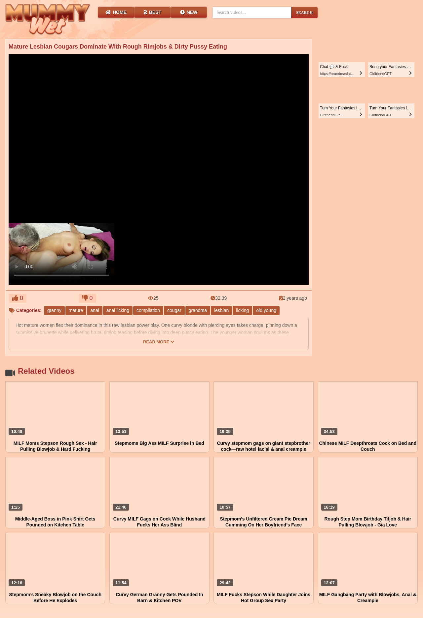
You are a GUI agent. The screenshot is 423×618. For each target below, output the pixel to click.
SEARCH (304, 12)
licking (242, 310)
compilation (148, 310)
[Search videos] (251, 12)
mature (76, 310)
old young (266, 310)
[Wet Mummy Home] (48, 20)
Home (116, 12)
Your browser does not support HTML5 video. (61, 253)
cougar (174, 310)
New (189, 12)
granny (54, 310)
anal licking (117, 310)
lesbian (221, 310)
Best (152, 12)
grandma (198, 310)
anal (94, 310)
